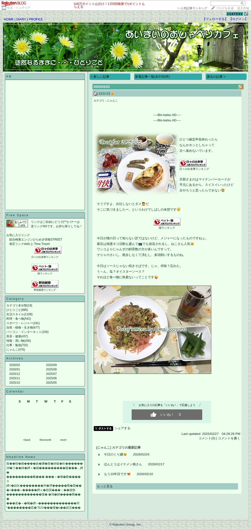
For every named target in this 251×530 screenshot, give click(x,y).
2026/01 (14, 369)
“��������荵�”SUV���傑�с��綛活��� (43, 507)
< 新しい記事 (99, 76)
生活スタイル (15, 314)
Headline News (21, 457)
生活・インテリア (18, 8)
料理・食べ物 (15, 318)
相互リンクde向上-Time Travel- (29, 244)
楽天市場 (243, 8)
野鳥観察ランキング (45, 290)
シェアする (122, 428)
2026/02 (14, 365)
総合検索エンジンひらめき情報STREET (35, 239)
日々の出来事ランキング (44, 257)
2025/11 (14, 378)
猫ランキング (45, 273)
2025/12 (14, 374)
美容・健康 (13, 336)
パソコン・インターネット (24, 332)
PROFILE (36, 19)
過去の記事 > (216, 76)
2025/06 (51, 378)
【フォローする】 (215, 19)
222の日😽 (106, 93)
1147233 (235, 14)
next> (63, 439)
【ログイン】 (238, 19)
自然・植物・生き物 (19, 327)
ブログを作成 (225, 8)
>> (192, 8)
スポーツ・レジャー (19, 323)
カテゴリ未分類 (16, 305)
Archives (15, 358)
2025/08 (51, 369)
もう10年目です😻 (117, 474)
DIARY (21, 19)
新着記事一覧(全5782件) (152, 76)
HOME (9, 19)
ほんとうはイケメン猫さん (123, 464)
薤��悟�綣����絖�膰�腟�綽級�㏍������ (44, 463)
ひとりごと (13, 310)
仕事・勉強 (13, 345)
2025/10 (14, 382)
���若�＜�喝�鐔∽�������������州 (42, 503)
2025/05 (51, 382)
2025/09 (51, 365)
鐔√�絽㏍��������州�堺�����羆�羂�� (44, 485)
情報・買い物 (15, 340)
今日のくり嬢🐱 (115, 454)
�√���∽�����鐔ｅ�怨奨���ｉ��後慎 (40, 490)
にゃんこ (12, 349)
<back (26, 439)
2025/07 (51, 374)
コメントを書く (229, 438)
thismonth (45, 439)
